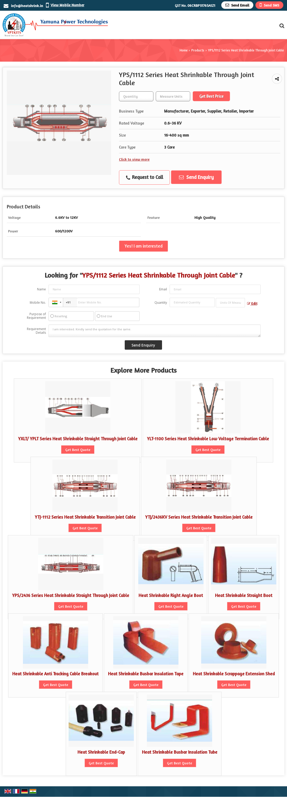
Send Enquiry (196, 177)
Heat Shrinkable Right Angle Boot (171, 595)
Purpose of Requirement (36, 316)
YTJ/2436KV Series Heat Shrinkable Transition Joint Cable (199, 517)
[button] (67, 5)
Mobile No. (38, 302)
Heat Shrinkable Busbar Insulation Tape (145, 673)
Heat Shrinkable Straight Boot (243, 595)
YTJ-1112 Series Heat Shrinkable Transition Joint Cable (85, 517)
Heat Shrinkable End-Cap (101, 752)
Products (197, 50)
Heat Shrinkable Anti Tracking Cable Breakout (55, 673)
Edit (252, 304)
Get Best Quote (77, 449)
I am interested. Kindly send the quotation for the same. (154, 331)
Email (163, 289)
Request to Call (144, 177)
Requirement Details (36, 331)
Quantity (160, 302)
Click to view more (134, 159)
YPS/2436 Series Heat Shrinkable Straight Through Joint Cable (70, 595)
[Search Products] (281, 25)
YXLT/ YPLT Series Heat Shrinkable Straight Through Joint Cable (77, 438)
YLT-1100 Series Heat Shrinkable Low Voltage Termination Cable (208, 438)
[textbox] (173, 96)
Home (184, 50)
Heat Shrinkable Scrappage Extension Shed (234, 673)
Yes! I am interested (143, 246)
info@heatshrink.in (27, 5)
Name (41, 289)
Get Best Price (211, 96)
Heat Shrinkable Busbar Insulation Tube (179, 752)
